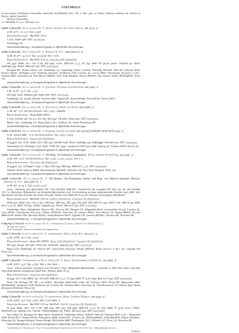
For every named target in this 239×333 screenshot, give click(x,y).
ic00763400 (131, 142)
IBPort (30, 278)
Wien (92, 154)
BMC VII (97, 63)
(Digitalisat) (63, 59)
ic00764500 (86, 245)
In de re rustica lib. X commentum (42, 296)
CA (30, 118)
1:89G (52, 110)
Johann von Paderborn (86, 223)
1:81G (62, 134)
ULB (16, 248)
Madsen (22, 310)
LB (47, 285)
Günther (58, 142)
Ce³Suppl (28, 166)
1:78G (53, 158)
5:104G (69, 158)
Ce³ (34, 63)
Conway (19, 118)
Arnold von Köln (65, 130)
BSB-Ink (68, 63)
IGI (46, 63)
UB (21, 146)
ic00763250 (91, 205)
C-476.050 (11, 205)
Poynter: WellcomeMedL (45, 310)
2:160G (69, 134)
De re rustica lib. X (33, 28)
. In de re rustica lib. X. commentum (38, 223)
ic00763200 (62, 94)
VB (59, 118)
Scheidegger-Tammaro (103, 142)
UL (58, 70)
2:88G (35, 300)
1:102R (35, 237)
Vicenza (50, 87)
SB (30, 75)
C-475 (77, 63)
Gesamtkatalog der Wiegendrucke (21, 328)
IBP (63, 166)
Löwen (69, 223)
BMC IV (80, 278)
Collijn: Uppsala (41, 205)
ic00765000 (126, 278)
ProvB (122, 209)
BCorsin (107, 248)
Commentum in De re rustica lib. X (42, 260)
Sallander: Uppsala (58, 245)
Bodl (130, 285)
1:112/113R (41, 55)
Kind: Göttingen (78, 142)
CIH (52, 166)
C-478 (93, 307)
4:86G (35, 264)
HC (9, 63)
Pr (83, 63)
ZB (137, 146)
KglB (47, 122)
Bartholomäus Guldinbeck (87, 260)
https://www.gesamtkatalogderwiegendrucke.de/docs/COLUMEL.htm (64, 328)
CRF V (112, 202)
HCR (9, 202)
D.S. (61, 51)
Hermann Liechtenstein (70, 87)
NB (3, 78)
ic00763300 (92, 118)
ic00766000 (99, 310)
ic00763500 (100, 166)
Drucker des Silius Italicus (68, 28)
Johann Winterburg (107, 154)
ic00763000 (52, 66)
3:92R (43, 185)
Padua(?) (51, 51)
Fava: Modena (25, 94)
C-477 (63, 278)
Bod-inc (102, 278)
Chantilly (123, 63)
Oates (18, 39)
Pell (90, 202)
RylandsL (126, 72)
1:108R (37, 31)
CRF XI (125, 202)
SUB (33, 72)
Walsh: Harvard (26, 66)
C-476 (85, 166)
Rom (49, 28)
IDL (49, 118)
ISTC (30, 39)
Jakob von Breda (68, 107)
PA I (17, 226)
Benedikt (53, 72)
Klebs (21, 63)
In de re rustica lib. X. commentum (42, 233)
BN (123, 248)
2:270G (60, 158)
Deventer (51, 107)
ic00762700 (39, 39)
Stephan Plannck (80, 296)
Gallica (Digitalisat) (60, 198)
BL (89, 72)
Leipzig (50, 130)
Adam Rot (77, 233)
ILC (40, 118)
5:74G (35, 91)
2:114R (36, 185)
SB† (17, 122)
